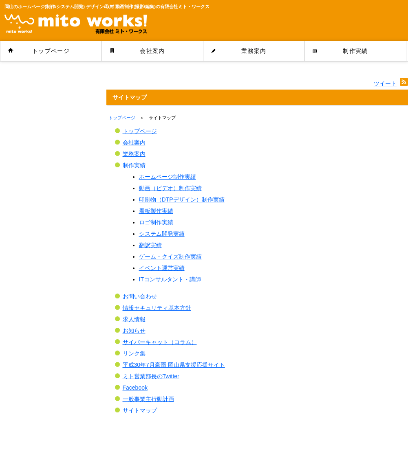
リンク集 (134, 353)
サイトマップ (140, 410)
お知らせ (134, 330)
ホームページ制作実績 (167, 176)
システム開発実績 (162, 233)
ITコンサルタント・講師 (170, 279)
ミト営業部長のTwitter (151, 376)
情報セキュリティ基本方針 (157, 308)
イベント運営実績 (162, 268)
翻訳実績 (150, 245)
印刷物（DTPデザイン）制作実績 (182, 199)
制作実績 (355, 51)
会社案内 (152, 51)
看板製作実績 (156, 211)
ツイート (385, 83)
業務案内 (254, 51)
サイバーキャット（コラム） (160, 342)
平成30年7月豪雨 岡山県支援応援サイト (174, 365)
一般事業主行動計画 (148, 399)
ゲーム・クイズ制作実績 (170, 256)
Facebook (135, 387)
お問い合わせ (140, 296)
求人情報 (134, 319)
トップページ (51, 51)
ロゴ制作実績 (156, 222)
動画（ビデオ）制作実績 (170, 188)
